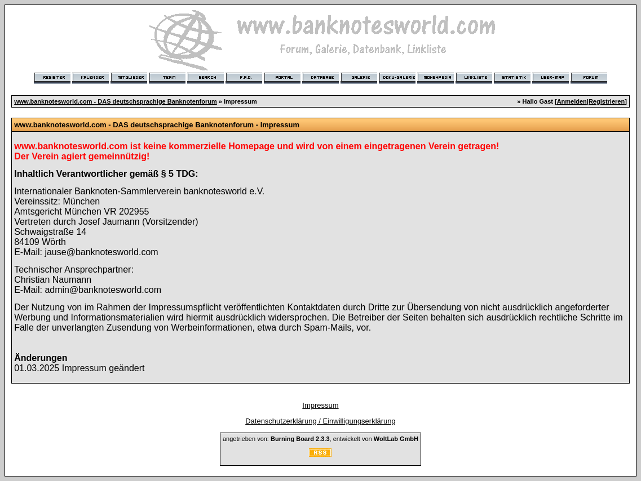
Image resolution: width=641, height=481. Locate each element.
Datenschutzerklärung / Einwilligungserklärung (320, 421)
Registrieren (607, 101)
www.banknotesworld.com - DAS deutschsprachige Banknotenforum (115, 101)
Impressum (320, 405)
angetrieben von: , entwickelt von (320, 438)
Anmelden (572, 101)
